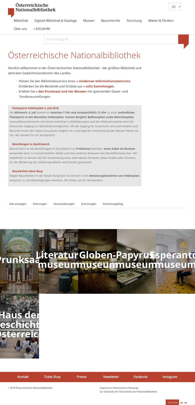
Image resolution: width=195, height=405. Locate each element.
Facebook (140, 377)
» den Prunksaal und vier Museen (61, 91)
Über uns (20, 29)
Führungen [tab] (40, 204)
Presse (81, 377)
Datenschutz (120, 387)
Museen (89, 20)
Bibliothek (21, 20)
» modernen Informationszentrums (103, 81)
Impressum (106, 387)
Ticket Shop (52, 377)
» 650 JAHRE (42, 29)
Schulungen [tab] (88, 204)
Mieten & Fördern (161, 20)
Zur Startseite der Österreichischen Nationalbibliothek (128, 391)
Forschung (134, 20)
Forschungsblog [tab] (113, 204)
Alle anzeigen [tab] (17, 204)
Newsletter (111, 377)
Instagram (170, 377)
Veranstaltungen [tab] (64, 204)
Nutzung (133, 387)
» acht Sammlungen (98, 86)
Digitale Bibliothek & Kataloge (55, 20)
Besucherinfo (110, 20)
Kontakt (23, 377)
